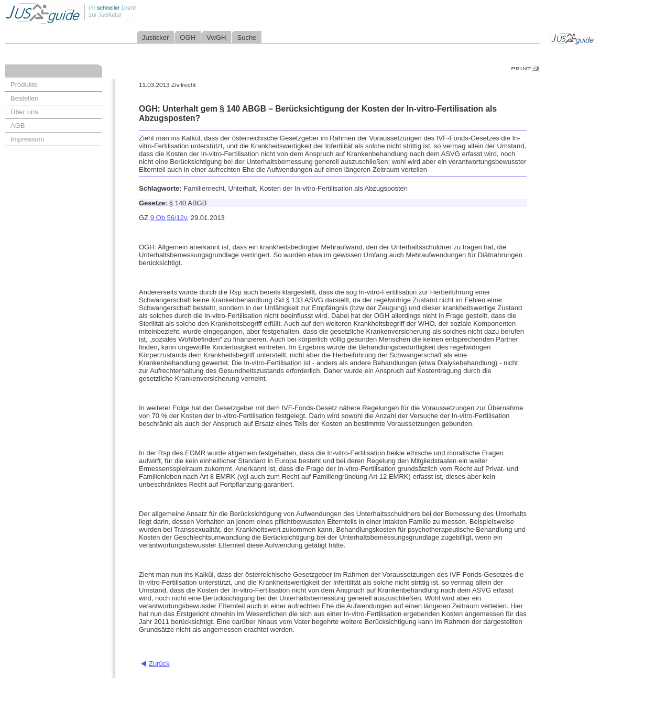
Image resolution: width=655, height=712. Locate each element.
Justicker (155, 37)
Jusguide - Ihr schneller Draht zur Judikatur (105, 13)
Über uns (24, 112)
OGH (187, 37)
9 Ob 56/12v (168, 218)
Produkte (24, 85)
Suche (246, 37)
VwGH (216, 37)
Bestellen (24, 98)
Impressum (27, 139)
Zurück (159, 663)
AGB (17, 125)
